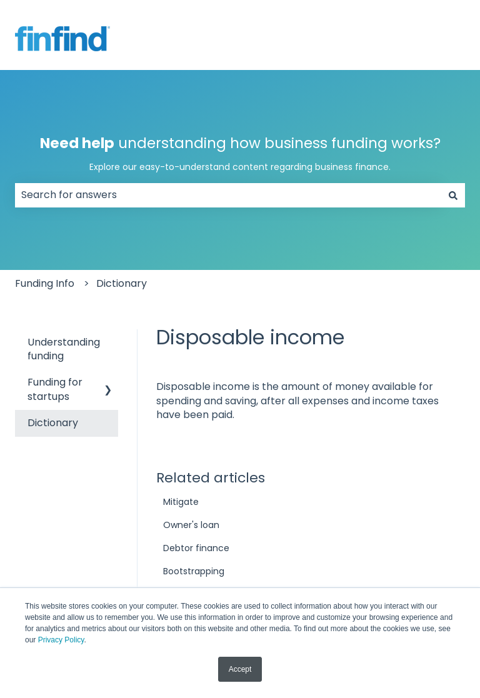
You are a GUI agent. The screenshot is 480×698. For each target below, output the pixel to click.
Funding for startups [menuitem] (55, 389)
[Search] (453, 195)
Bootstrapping (193, 571)
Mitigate (181, 502)
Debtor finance (196, 548)
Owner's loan (191, 525)
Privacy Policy (61, 640)
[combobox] (228, 195)
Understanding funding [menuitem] (64, 349)
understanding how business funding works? (240, 153)
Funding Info (44, 283)
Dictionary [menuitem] (53, 423)
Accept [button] (240, 669)
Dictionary (121, 283)
